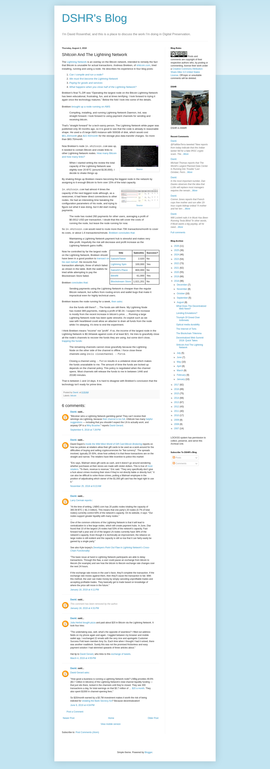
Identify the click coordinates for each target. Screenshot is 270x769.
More (185, 154)
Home (111, 718)
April (179, 366)
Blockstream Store (121, 281)
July (179, 353)
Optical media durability (188, 324)
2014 (177, 398)
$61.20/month (69, 135)
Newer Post (68, 718)
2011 (177, 411)
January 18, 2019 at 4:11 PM (84, 589)
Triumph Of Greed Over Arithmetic (188, 318)
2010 (177, 415)
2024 (177, 254)
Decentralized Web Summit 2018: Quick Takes (189, 339)
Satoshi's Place (119, 270)
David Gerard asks (79, 672)
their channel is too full (114, 419)
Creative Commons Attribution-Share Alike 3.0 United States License (187, 72)
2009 (177, 420)
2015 (177, 393)
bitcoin (73, 395)
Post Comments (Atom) (87, 732)
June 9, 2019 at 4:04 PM (82, 705)
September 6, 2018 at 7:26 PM (85, 429)
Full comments (178, 232)
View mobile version (111, 724)
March (180, 370)
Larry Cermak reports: (81, 500)
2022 (177, 263)
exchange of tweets (120, 654)
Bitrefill (114, 275)
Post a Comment (75, 711)
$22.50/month (90, 135)
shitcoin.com (143, 65)
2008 (177, 424)
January (181, 379)
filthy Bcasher (93, 425)
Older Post (153, 718)
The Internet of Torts (186, 329)
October (181, 293)
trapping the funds (72, 341)
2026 (177, 246)
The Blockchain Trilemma (189, 333)
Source (139, 169)
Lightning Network (77, 61)
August (180, 302)
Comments (179, 463)
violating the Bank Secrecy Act (97, 701)
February (181, 375)
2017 (177, 384)
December (182, 284)
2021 (177, 268)
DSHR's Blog (94, 18)
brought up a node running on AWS (91, 106)
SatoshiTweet (118, 258)
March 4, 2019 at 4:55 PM (83, 658)
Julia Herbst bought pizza (83, 622)
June (179, 357)
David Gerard (116, 425)
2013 (177, 402)
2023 (177, 259)
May (179, 362)
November (182, 289)
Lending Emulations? (186, 313)
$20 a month (138, 688)
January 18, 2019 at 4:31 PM (84, 608)
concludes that (80, 282)
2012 (177, 406)
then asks (117, 301)
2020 (177, 272)
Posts (177, 457)
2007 (177, 428)
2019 (177, 276)
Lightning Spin (119, 264)
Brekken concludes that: (122, 232)
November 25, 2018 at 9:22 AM (85, 486)
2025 (177, 250)
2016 (177, 389)
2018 (177, 281)
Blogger (148, 752)
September (182, 298)
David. (73, 412)
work (199, 65)
